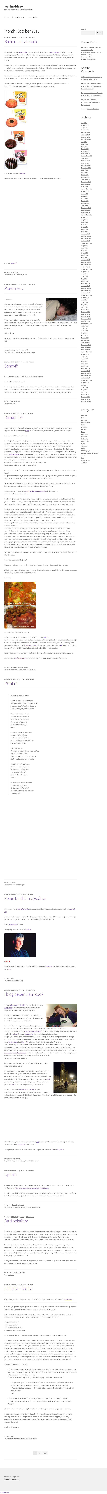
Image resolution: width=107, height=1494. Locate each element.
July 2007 (84, 328)
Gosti (12, 1436)
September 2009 (86, 269)
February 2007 (85, 340)
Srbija (22, 980)
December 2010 (86, 236)
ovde (27, 431)
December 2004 (86, 401)
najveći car (13, 924)
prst (9, 1275)
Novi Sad (31, 1161)
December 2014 (86, 161)
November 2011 (86, 210)
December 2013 (86, 165)
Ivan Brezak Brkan (19, 1053)
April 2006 (84, 364)
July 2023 (84, 123)
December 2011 (86, 208)
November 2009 (86, 264)
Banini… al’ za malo (20, 41)
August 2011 (85, 217)
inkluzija (11, 1438)
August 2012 (85, 191)
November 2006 (86, 347)
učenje (33, 352)
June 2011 (84, 222)
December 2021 (86, 132)
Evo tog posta (30, 645)
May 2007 (84, 333)
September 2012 (86, 189)
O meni (13, 882)
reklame (19, 275)
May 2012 (84, 196)
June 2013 (84, 170)
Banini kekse (54, 52)
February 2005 (85, 397)
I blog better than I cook (23, 994)
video (37, 1161)
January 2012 (85, 205)
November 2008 (86, 290)
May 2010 (84, 250)
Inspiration (11, 885)
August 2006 (85, 354)
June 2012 (84, 194)
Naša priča (84, 439)
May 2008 (84, 305)
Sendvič (11, 366)
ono (37, 1142)
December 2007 (86, 316)
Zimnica (84, 462)
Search (83, 29)
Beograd (84, 415)
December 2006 (86, 345)
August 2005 (85, 383)
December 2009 (86, 262)
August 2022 (85, 125)
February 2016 (85, 151)
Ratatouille (13, 417)
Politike (28, 929)
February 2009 (85, 283)
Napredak (25, 350)
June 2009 (84, 276)
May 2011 (84, 224)
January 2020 (85, 137)
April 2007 (84, 335)
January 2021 (85, 135)
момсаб (14, 263)
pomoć (22, 1207)
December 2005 (86, 373)
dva (15, 1005)
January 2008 (85, 314)
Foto (9, 352)
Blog (12, 978)
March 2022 (85, 130)
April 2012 (84, 198)
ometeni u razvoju (14, 1207)
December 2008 (86, 288)
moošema (21, 1144)
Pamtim (10, 683)
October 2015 (85, 154)
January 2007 (85, 342)
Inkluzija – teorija (18, 1288)
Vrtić (22, 1205)
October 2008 (85, 293)
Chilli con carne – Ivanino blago (91, 77)
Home (6, 17)
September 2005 (86, 380)
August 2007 (85, 326)
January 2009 (85, 286)
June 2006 (84, 359)
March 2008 (85, 309)
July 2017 (84, 142)
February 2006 (85, 368)
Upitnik (10, 1174)
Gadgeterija (28, 1034)
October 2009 (85, 267)
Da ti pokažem (16, 1221)
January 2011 (85, 234)
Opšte (83, 448)
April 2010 (84, 253)
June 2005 (84, 387)
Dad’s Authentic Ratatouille (35, 491)
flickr (62, 645)
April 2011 (84, 227)
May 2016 (84, 146)
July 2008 (84, 300)
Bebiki (12, 1084)
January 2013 (85, 180)
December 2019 (86, 139)
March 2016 (85, 149)
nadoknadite (68, 1299)
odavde (22, 173)
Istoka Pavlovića (23, 909)
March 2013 (85, 175)
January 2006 (85, 371)
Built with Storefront (12, 1479)
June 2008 (84, 302)
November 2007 (86, 319)
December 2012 (86, 182)
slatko (25, 275)
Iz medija (84, 427)
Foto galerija (32, 17)
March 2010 (85, 255)
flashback (11, 670)
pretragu (49, 966)
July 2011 (84, 220)
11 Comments (30, 990)
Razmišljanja (15, 272)
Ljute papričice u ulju (90, 79)
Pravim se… (14, 288)
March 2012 (85, 201)
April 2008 (84, 307)
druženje (21, 1161)
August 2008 (85, 298)
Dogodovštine (16, 350)
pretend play (19, 352)
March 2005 (85, 394)
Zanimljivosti (85, 460)
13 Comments (30, 284)
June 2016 (84, 144)
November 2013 (86, 168)
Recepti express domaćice (19, 667)
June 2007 (84, 331)
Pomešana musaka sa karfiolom (91, 52)
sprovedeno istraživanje (26, 1089)
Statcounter (4, 1492)
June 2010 (84, 248)
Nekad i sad (85, 441)
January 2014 (85, 163)
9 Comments (30, 1171)
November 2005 (86, 375)
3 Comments (30, 679)
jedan (11, 1005)
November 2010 (86, 239)
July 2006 (84, 357)
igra (13, 352)
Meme (83, 432)
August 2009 (85, 272)
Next (44, 1453)
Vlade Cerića (12, 1042)
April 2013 (84, 172)
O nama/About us (18, 17)
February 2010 (85, 257)
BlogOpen (8, 1008)
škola (30, 1438)
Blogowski (8, 1053)
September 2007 (86, 324)
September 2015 (86, 156)
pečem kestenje (20, 658)
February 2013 (85, 177)
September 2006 (86, 352)
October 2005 (85, 378)
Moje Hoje (84, 434)
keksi (9, 275)
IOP (15, 1438)
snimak (15, 1034)
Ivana (22, 37)
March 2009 (85, 281)
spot (23, 885)
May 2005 (84, 390)
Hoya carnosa (96, 95)
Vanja (14, 404)
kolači (14, 275)
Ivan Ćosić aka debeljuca (32, 1031)
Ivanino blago (13, 6)
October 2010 (85, 241)
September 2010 (86, 243)
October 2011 (85, 213)
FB (52, 1150)
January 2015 (85, 158)
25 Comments (30, 37)
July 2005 (84, 385)
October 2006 (85, 349)
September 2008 (86, 295)
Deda (48, 1079)
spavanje (27, 352)
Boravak (84, 420)
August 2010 (85, 246)
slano (33, 670)
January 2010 (85, 260)
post (45, 637)
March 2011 (85, 229)
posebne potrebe (31, 1207)
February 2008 (85, 312)
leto (24, 670)
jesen (20, 670)
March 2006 (85, 366)
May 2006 (84, 361)
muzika (18, 885)
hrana (10, 404)
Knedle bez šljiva (86, 57)
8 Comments (30, 362)
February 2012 (85, 203)
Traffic (83, 455)
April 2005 (84, 392)
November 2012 (86, 184)
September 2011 (86, 215)
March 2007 (85, 338)
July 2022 (84, 128)
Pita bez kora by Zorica (88, 59)
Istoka (8, 969)
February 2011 (85, 231)
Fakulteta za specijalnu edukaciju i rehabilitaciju (32, 1188)
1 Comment (29, 413)
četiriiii (22, 1005)
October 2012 (85, 187)
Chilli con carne (86, 55)
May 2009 (84, 279)
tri (18, 1005)
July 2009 (84, 274)
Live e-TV (24, 1042)
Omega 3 (84, 446)
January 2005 (85, 399)
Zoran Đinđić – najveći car (25, 898)
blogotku (60, 1150)
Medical (83, 429)
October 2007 (85, 321)
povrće (29, 670)
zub (12, 1275)
